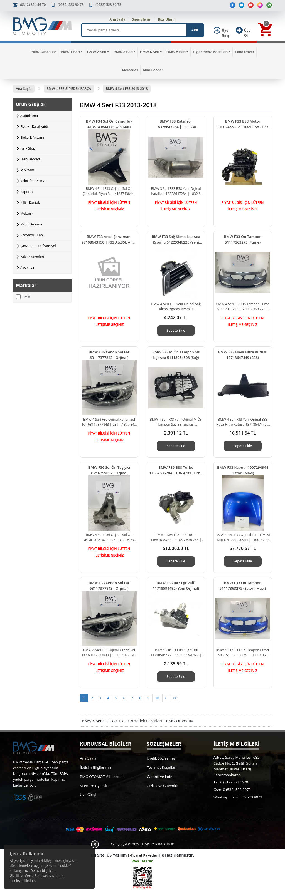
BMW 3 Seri (123, 52)
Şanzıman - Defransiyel (38, 246)
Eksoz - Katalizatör (34, 126)
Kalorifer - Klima (32, 180)
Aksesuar (27, 267)
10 (157, 698)
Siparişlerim (141, 19)
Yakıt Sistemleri (32, 256)
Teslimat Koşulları (161, 767)
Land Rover (244, 52)
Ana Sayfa (117, 19)
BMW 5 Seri (176, 52)
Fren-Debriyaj (30, 159)
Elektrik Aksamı (32, 137)
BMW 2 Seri (96, 52)
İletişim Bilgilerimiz (95, 767)
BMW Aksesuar (43, 52)
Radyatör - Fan (31, 235)
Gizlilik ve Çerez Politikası (29, 875)
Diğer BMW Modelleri (210, 52)
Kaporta (26, 191)
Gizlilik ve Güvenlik (162, 785)
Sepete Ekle (176, 330)
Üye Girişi (88, 794)
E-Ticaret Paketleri (143, 855)
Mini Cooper (153, 70)
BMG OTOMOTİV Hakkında (102, 776)
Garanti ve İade (159, 776)
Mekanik (26, 213)
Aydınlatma (29, 115)
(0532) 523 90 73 (70, 4)
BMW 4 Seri (149, 52)
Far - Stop (27, 148)
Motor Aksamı (31, 224)
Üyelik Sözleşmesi (161, 758)
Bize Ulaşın (167, 19)
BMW (23, 296)
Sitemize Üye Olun (95, 785)
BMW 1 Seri (70, 52)
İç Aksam (27, 170)
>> (175, 698)
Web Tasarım (142, 861)
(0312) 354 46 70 (33, 4)
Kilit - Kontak (30, 202)
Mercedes (130, 70)
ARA (194, 30)
